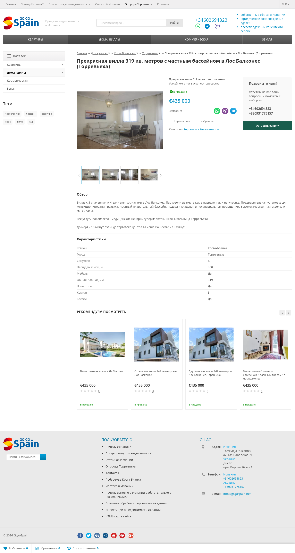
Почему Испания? (32, 4)
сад (31, 121)
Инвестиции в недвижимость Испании (133, 510)
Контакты (163, 4)
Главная (11, 4)
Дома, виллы (109, 39)
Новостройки (12, 113)
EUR (285, 4)
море (8, 121)
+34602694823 (211, 20)
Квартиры (35, 39)
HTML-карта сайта (118, 516)
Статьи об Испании (107, 4)
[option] (90, 175)
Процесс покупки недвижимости (69, 4)
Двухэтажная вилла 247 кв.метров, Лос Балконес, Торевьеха (210, 373)
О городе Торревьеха (138, 4)
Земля (267, 39)
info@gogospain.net (237, 494)
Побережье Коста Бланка (123, 479)
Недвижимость (210, 129)
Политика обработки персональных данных (137, 503)
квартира (47, 113)
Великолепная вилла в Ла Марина (101, 371)
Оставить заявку (267, 125)
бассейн (30, 113)
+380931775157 (261, 113)
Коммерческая (197, 39)
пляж (20, 121)
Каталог (16, 56)
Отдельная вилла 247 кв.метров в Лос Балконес (155, 373)
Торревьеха (191, 129)
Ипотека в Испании (119, 486)
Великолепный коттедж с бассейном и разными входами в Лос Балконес (264, 374)
